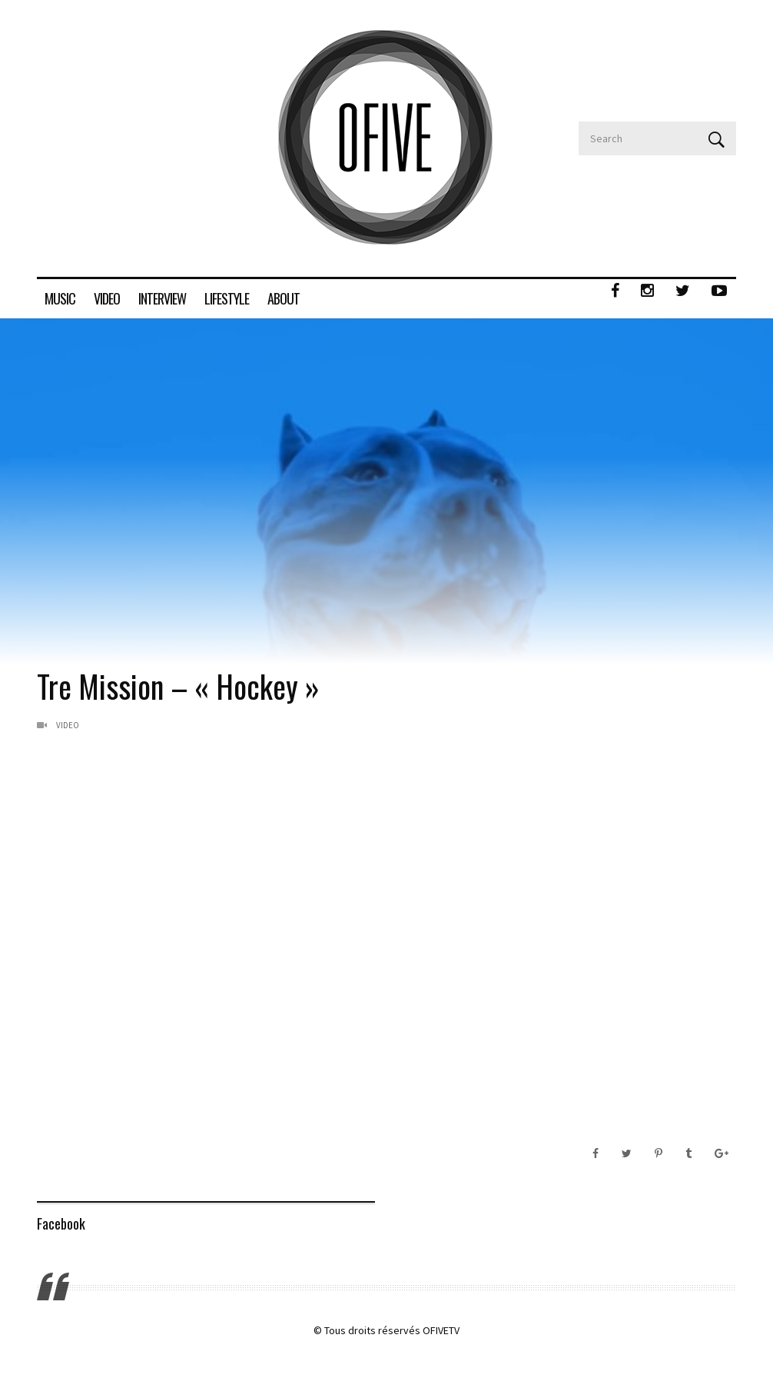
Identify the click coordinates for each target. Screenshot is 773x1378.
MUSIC (60, 298)
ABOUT (283, 298)
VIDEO (107, 298)
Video (67, 725)
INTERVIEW (162, 298)
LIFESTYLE (226, 298)
